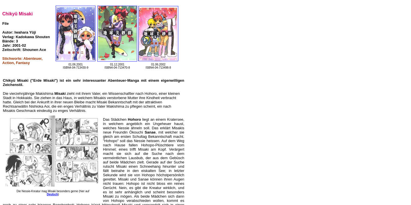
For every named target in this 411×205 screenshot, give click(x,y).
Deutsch (52, 194)
